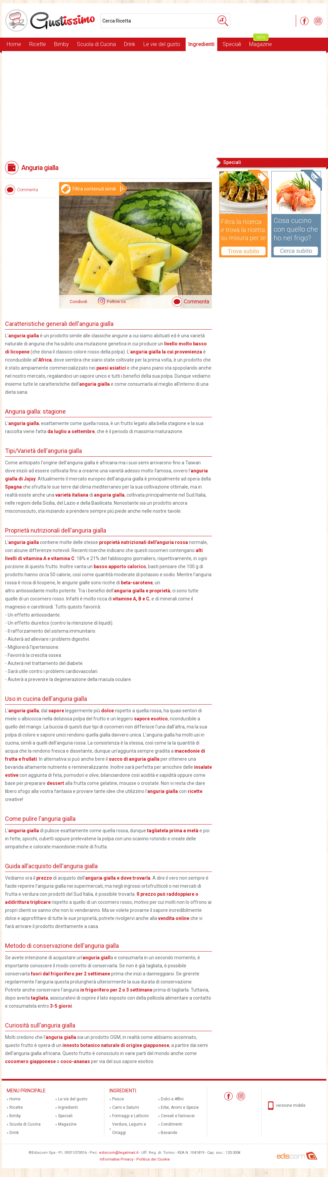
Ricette (37, 44)
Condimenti (171, 1124)
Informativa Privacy (116, 1159)
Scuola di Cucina (96, 44)
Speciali (232, 44)
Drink (129, 44)
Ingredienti (201, 44)
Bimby (61, 44)
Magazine (260, 42)
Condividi (78, 301)
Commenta (196, 301)
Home (14, 44)
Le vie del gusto (161, 44)
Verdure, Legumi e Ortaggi (129, 1128)
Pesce (118, 1099)
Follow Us (116, 301)
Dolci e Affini (172, 1099)
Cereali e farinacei (178, 1115)
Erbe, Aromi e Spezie (180, 1107)
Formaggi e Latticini (130, 1115)
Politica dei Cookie (153, 1159)
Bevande (169, 1132)
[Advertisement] (164, 104)
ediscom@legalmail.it (118, 1152)
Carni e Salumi (125, 1107)
